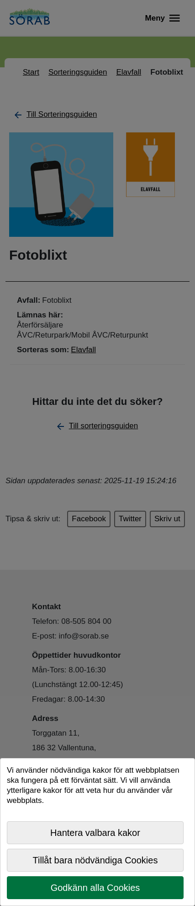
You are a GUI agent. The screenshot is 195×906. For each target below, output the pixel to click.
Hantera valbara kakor (95, 833)
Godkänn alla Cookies (95, 888)
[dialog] (97, 832)
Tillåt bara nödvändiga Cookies (95, 860)
